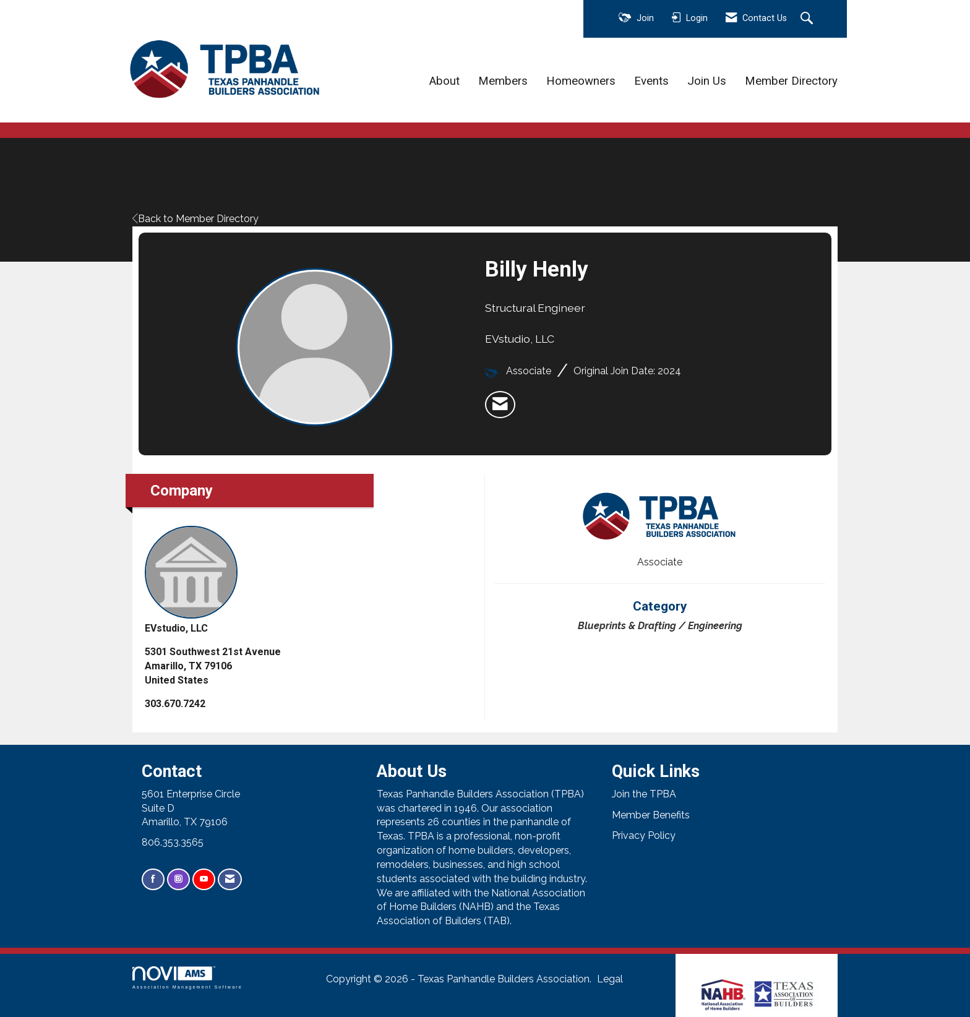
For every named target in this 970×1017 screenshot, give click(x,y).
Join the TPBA (644, 794)
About (444, 81)
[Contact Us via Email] (230, 879)
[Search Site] (808, 19)
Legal (610, 979)
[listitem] (500, 404)
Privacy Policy (644, 835)
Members (503, 81)
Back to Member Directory (195, 219)
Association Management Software (187, 977)
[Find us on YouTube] (203, 879)
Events (651, 81)
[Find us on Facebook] (153, 879)
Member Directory (791, 81)
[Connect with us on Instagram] (178, 879)
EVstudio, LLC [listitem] (191, 580)
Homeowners (581, 81)
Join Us (706, 81)
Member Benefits (651, 815)
